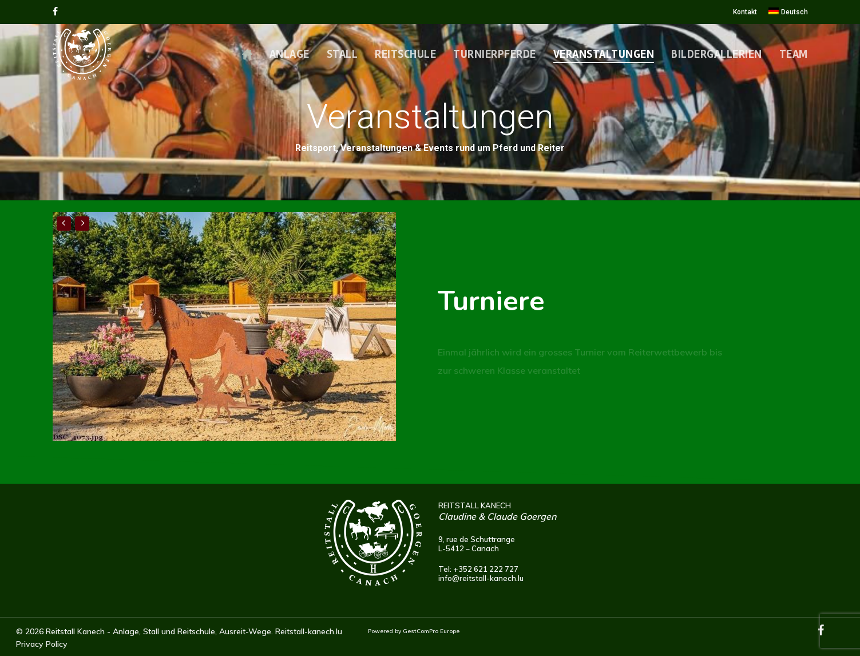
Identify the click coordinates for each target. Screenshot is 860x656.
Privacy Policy (42, 644)
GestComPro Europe (431, 631)
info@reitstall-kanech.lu (481, 578)
